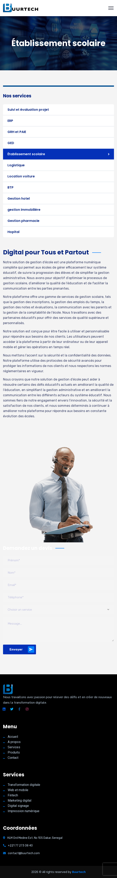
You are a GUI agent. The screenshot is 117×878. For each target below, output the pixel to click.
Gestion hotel (18, 198)
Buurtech (79, 872)
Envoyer (21, 649)
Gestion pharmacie (23, 220)
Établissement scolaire (26, 154)
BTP (10, 187)
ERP (10, 120)
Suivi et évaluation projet (28, 109)
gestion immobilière (23, 209)
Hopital (13, 232)
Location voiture (21, 176)
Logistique (16, 165)
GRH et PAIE (16, 132)
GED (10, 143)
